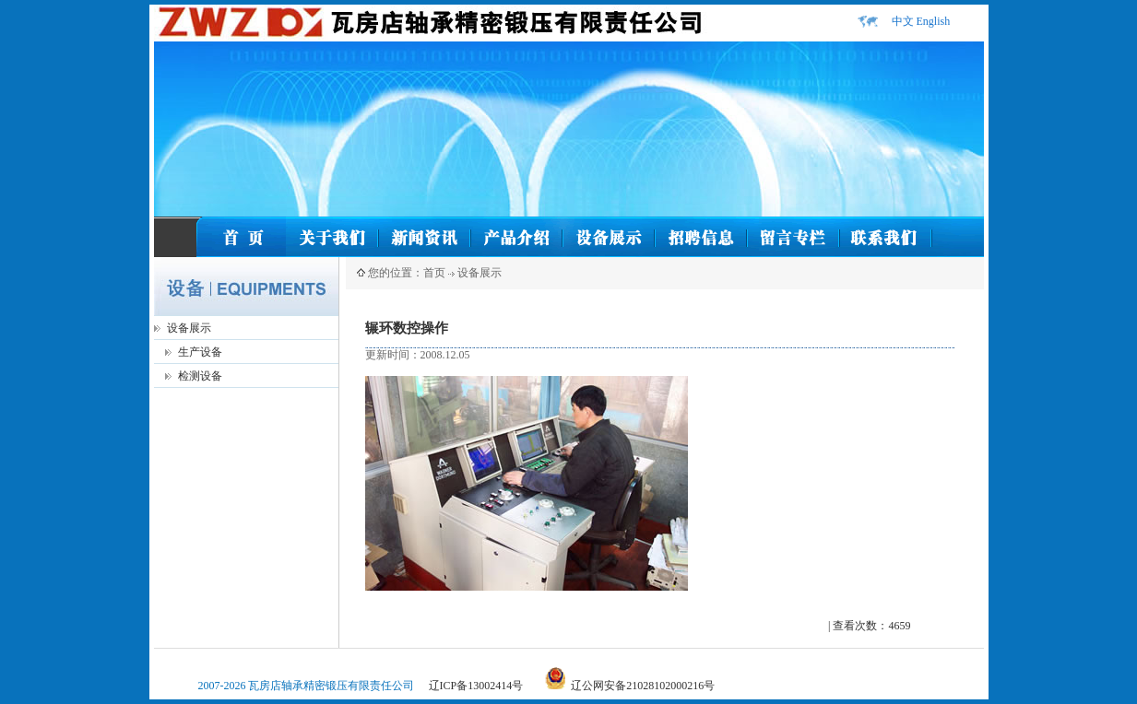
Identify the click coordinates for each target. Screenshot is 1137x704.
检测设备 (200, 376)
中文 (903, 21)
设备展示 (189, 328)
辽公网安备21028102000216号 (643, 685)
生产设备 (200, 352)
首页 (434, 272)
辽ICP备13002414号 (476, 685)
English (934, 21)
